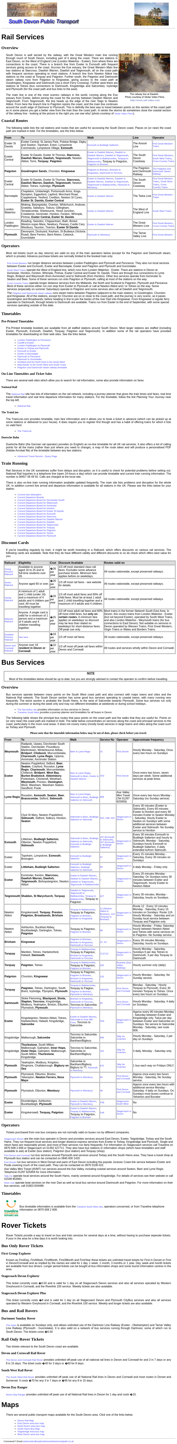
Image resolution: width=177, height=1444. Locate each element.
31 (101, 751)
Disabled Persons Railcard (8, 637)
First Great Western (163, 155)
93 (101, 1003)
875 (102, 1065)
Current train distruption (29, 494)
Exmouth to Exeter (26, 351)
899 (102, 797)
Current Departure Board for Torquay (36, 527)
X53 (102, 775)
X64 (102, 1021)
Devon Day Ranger (15, 1394)
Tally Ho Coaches (121, 1037)
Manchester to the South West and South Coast (41, 364)
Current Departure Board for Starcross (36, 516)
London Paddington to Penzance (34, 340)
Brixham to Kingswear (81, 918)
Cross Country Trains (163, 161)
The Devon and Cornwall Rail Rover (24, 1360)
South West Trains (162, 158)
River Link (9, 1183)
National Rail (18, 394)
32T (102, 896)
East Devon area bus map (30, 1423)
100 (102, 965)
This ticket (11, 1325)
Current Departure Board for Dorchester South (40, 500)
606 (102, 1037)
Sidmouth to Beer (79, 776)
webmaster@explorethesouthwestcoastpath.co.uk (48, 1441)
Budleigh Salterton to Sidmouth (84, 798)
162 (102, 1051)
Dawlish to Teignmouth (116, 155)
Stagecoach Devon (14, 1139)
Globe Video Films (123, 113)
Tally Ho (8, 1176)
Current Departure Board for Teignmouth (37, 525)
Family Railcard (8, 599)
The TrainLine (24, 431)
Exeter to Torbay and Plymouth (33, 348)
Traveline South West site (90, 1206)
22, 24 (103, 942)
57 (101, 857)
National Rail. (24, 406)
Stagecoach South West (123, 1102)
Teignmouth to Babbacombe (102, 158)
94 (101, 1077)
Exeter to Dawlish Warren (101, 152)
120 (102, 976)
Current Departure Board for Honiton (36, 508)
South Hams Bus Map (28, 1429)
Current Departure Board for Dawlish (36, 522)
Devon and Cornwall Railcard (9, 648)
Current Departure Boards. (30, 497)
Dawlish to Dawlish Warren (84, 878)
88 (101, 930)
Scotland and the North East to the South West (41, 362)
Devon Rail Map (25, 1420)
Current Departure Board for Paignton (36, 530)
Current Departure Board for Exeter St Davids (40, 511)
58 (101, 867)
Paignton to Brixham (98, 164)
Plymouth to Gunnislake (29, 359)
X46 (102, 1112)
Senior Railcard (8, 583)
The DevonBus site (27, 709)
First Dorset (122, 751)
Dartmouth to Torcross (111, 173)
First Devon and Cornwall (123, 989)
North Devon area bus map (31, 1426)
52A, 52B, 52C (107, 818)
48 (101, 1090)
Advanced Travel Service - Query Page (37, 456)
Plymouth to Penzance (28, 356)
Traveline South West (28, 712)
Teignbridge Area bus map (30, 1431)
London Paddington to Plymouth (33, 345)
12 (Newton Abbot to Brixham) (106, 911)
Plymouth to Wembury (99, 234)
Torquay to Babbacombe (82, 909)
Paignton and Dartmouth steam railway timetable (42, 367)
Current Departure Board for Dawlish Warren (40, 519)
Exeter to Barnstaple (27, 353)
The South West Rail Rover (20, 1377)
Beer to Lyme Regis (80, 751)
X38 (102, 1102)
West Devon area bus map (31, 1434)
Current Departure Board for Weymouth (37, 503)
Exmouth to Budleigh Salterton (103, 145)
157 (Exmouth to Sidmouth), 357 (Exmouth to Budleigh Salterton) (107, 842)
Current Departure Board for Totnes (35, 533)
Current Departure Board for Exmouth (36, 514)
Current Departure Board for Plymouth (36, 536)
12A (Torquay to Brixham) (107, 917)
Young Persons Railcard (8, 572)
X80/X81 (104, 989)
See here (23, 637)
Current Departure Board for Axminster (37, 505)
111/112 (104, 953)
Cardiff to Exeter (25, 342)
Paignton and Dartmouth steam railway (32, 293)
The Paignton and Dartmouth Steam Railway (162, 171)
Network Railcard (8, 620)
